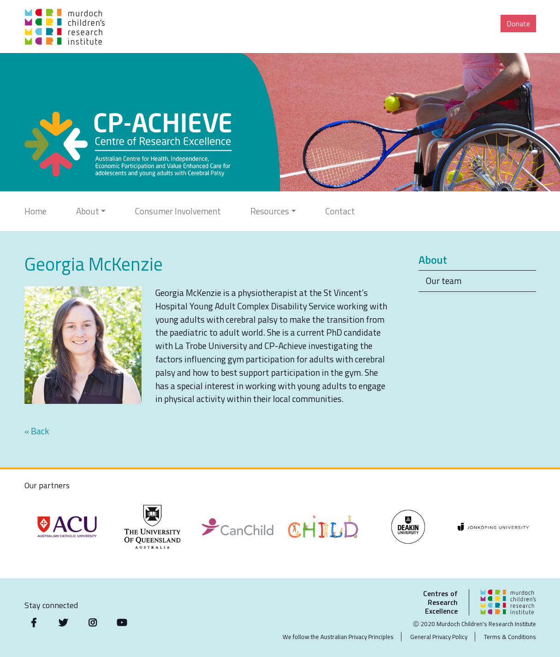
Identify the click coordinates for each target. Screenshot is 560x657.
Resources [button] (269, 211)
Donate (518, 23)
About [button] (87, 211)
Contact (340, 211)
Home (35, 211)
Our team (443, 280)
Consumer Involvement (178, 211)
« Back (36, 431)
